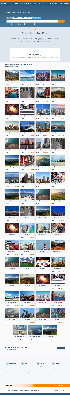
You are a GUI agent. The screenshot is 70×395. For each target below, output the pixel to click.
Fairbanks (58, 150)
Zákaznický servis (40, 366)
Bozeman (58, 99)
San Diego (43, 302)
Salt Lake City (13, 302)
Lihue (28, 217)
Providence (43, 285)
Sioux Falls (43, 319)
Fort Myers (58, 167)
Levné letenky (23, 368)
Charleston (28, 116)
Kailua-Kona (43, 201)
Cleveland (28, 133)
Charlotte (43, 116)
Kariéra (38, 372)
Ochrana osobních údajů (34, 390)
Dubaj (7, 368)
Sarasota (13, 319)
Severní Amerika (9, 7)
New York (28, 251)
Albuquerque (13, 82)
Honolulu (13, 184)
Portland (13, 285)
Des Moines (13, 150)
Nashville (58, 234)
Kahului (28, 201)
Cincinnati (13, 133)
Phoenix (43, 268)
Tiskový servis (39, 370)
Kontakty (38, 368)
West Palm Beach (36, 336)
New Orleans (13, 251)
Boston (43, 99)
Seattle (28, 319)
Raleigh (58, 285)
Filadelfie (28, 167)
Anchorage (28, 82)
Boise (28, 99)
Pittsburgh (58, 268)
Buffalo (13, 116)
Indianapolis (43, 184)
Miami (28, 234)
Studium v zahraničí (25, 378)
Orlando (28, 268)
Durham (43, 150)
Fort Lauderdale (43, 167)
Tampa (58, 319)
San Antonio (28, 302)
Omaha (13, 268)
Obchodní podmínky (14, 390)
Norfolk (43, 251)
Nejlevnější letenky (24, 370)
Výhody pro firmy (55, 368)
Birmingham (13, 99)
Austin (58, 82)
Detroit (28, 150)
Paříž (7, 366)
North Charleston (58, 251)
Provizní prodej (54, 372)
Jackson (58, 184)
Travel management (55, 370)
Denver (58, 133)
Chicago (58, 116)
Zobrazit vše (8, 374)
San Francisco (58, 302)
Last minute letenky (25, 372)
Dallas (43, 133)
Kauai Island (58, 201)
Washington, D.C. (21, 336)
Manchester (13, 234)
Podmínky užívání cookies (24, 390)
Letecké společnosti (25, 376)
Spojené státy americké (18, 7)
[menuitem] (11, 3)
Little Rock (43, 217)
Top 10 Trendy (23, 374)
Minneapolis (43, 234)
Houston (28, 184)
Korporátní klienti (55, 366)
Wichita (51, 336)
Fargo (13, 167)
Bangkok (7, 372)
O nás (38, 374)
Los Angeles (58, 217)
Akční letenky (23, 366)
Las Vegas (13, 217)
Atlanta (43, 82)
